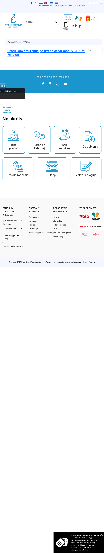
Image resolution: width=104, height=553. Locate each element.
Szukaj (57, 21)
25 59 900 (58, 6)
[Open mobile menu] (101, 3)
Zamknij (101, 535)
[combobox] (41, 22)
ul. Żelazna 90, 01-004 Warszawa (12, 222)
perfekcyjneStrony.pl (87, 262)
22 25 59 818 (79, 6)
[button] (14, 140)
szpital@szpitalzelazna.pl (13, 246)
